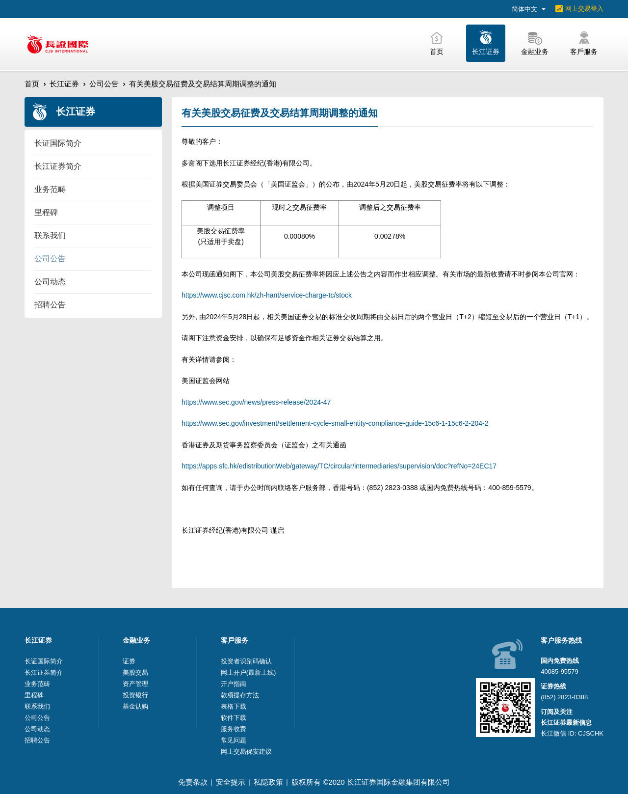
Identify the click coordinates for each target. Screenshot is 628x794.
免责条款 (193, 782)
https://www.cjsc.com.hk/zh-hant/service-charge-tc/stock (267, 295)
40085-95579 (559, 671)
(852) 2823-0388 (564, 697)
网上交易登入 (584, 8)
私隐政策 (268, 782)
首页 (32, 84)
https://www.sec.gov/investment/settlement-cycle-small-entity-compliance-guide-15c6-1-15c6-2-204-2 (335, 423)
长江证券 (64, 84)
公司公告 (104, 84)
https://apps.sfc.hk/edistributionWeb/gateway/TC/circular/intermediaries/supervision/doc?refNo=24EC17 (339, 466)
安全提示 (230, 782)
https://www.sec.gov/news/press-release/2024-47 (256, 402)
